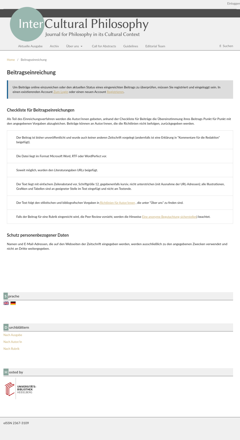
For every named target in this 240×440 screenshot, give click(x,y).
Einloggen (233, 3)
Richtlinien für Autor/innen (117, 203)
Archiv (54, 46)
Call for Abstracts (104, 46)
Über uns (73, 46)
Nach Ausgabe (12, 335)
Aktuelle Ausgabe (30, 46)
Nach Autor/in (12, 342)
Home (11, 60)
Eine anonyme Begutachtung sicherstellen (169, 217)
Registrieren (115, 92)
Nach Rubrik (11, 348)
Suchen (227, 46)
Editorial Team (155, 46)
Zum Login (61, 92)
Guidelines (130, 46)
